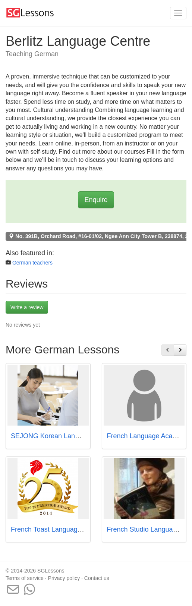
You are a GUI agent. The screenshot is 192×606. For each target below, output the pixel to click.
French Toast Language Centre (57, 529)
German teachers (32, 263)
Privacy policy (64, 578)
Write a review (26, 307)
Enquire (95, 199)
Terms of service (25, 578)
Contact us (96, 578)
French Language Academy (148, 436)
